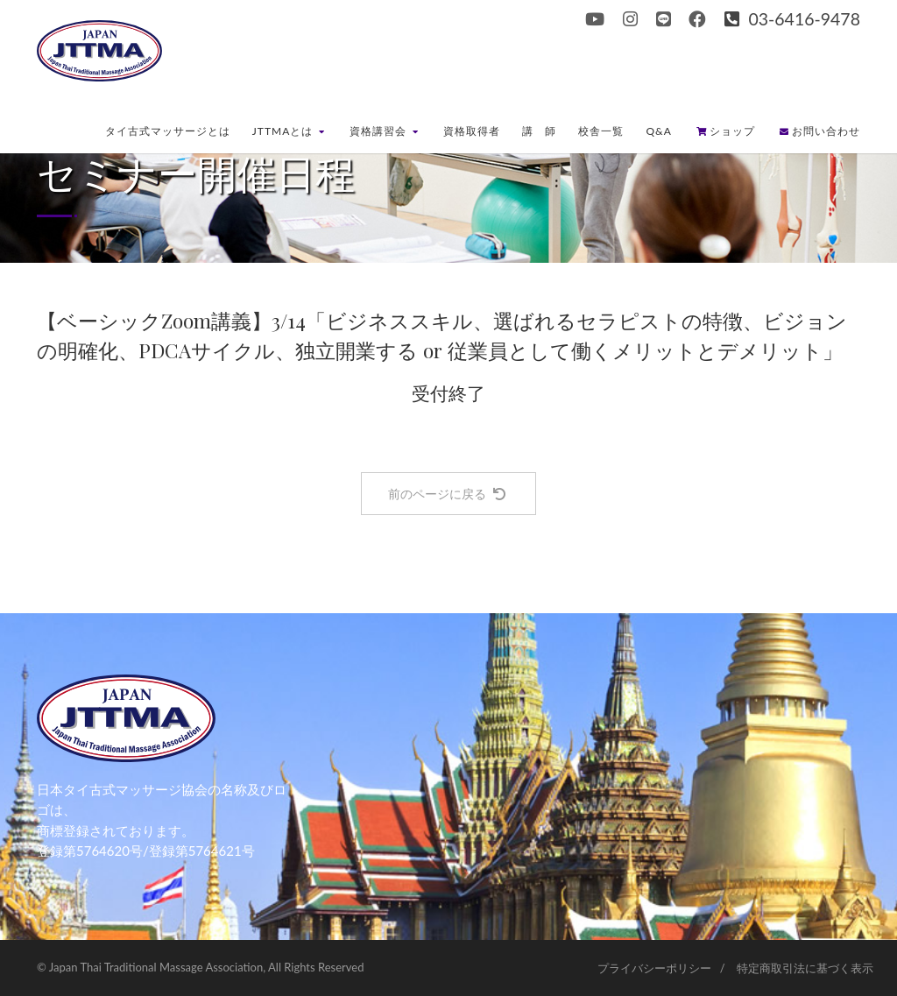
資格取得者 (471, 131)
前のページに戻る (446, 493)
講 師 (539, 131)
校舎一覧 (601, 131)
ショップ (725, 131)
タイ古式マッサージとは (167, 131)
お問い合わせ (820, 131)
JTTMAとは (289, 131)
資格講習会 (384, 131)
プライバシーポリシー (654, 968)
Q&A (659, 131)
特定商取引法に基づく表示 (805, 968)
